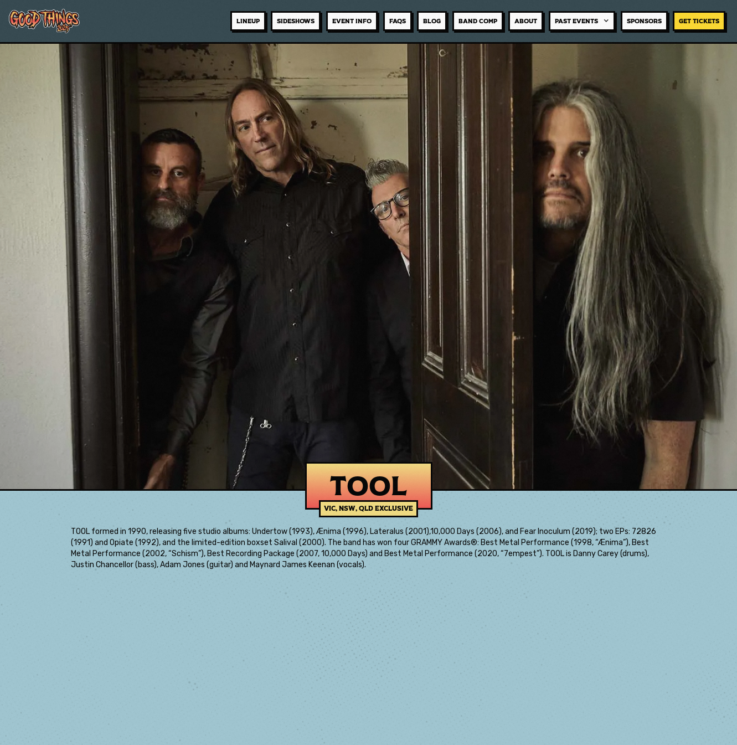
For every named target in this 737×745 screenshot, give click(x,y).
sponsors (644, 21)
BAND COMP (477, 21)
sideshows (296, 21)
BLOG (432, 21)
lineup (248, 21)
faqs (397, 21)
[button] (582, 21)
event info (352, 21)
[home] (50, 21)
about (525, 21)
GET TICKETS (699, 21)
